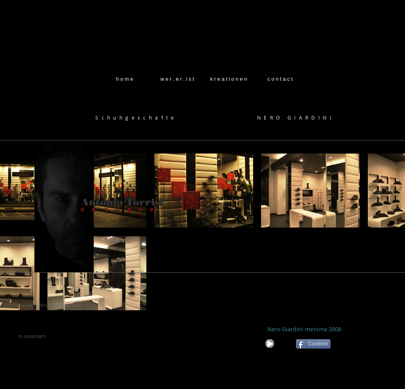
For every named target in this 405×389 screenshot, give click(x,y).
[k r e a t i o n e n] (229, 79)
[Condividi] (313, 344)
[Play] (269, 343)
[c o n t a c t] (280, 79)
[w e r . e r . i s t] (177, 79)
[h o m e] (125, 79)
